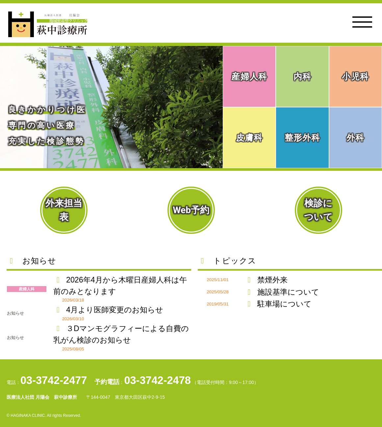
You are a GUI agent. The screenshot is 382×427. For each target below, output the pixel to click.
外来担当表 (63, 210)
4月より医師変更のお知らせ (108, 309)
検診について (318, 210)
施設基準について (281, 292)
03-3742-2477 (53, 380)
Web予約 (191, 210)
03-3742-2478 (157, 380)
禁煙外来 (266, 280)
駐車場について (278, 304)
